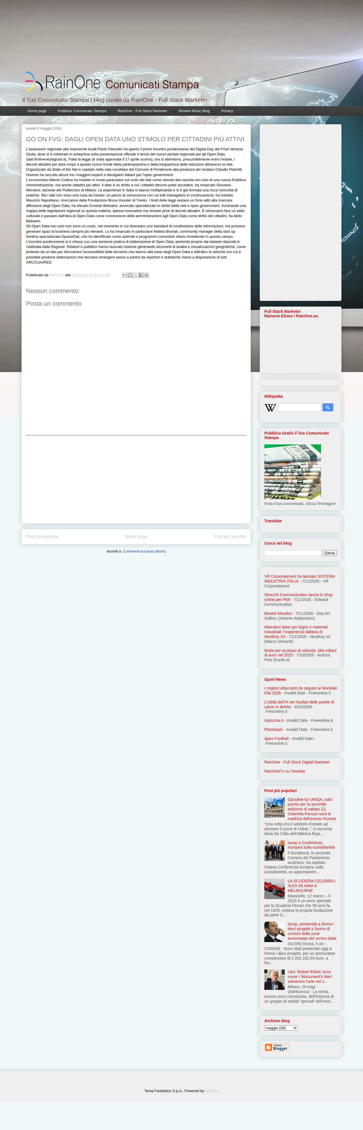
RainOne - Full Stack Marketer (142, 111)
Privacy (227, 111)
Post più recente (42, 536)
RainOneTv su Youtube (284, 771)
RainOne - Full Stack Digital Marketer (297, 762)
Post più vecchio (230, 536)
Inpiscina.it (273, 720)
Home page (37, 111)
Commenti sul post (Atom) (144, 551)
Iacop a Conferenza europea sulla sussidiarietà (311, 845)
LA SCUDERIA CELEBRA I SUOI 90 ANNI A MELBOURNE (311, 886)
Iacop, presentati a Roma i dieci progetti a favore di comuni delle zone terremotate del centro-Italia (312, 931)
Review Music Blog (194, 111)
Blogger (211, 1091)
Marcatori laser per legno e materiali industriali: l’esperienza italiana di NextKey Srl (296, 632)
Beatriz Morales (278, 613)
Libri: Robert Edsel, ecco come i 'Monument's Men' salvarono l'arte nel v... (310, 977)
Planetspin (273, 729)
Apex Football (276, 738)
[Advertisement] (136, 479)
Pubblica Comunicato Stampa (82, 111)
